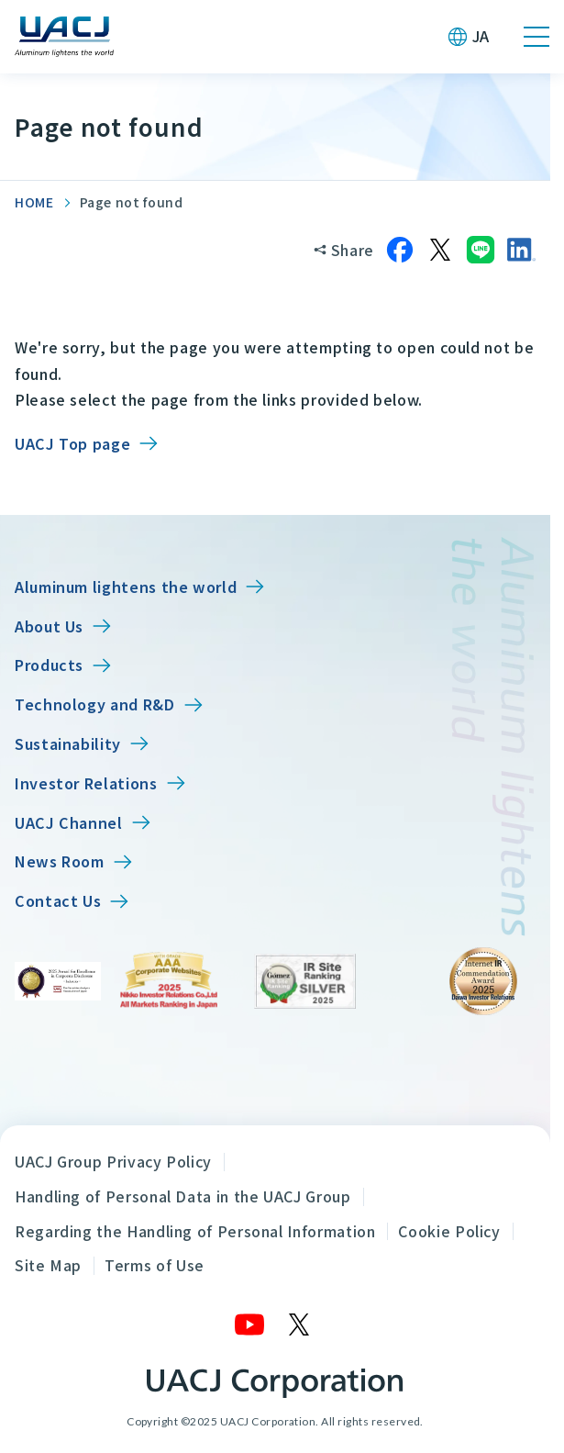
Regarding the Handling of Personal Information (195, 1231)
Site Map (48, 1265)
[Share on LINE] (480, 249)
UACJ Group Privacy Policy (113, 1161)
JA (481, 36)
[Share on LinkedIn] (521, 249)
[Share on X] (440, 249)
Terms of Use (155, 1265)
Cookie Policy (449, 1231)
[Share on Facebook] (400, 249)
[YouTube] (250, 1324)
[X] (299, 1324)
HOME (34, 202)
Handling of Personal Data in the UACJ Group (183, 1196)
